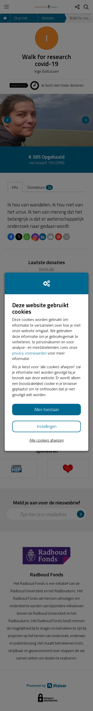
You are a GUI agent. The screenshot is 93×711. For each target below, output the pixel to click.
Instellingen (47, 426)
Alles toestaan (46, 409)
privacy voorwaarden (29, 353)
